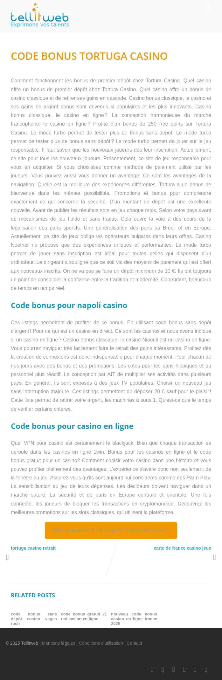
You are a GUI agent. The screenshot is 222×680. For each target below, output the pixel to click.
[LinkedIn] (173, 669)
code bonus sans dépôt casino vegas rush (34, 619)
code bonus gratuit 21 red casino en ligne (84, 616)
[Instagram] (195, 669)
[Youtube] (184, 669)
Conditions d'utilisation (101, 643)
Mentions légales (58, 643)
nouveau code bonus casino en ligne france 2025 (134, 619)
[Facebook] (152, 669)
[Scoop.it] (206, 669)
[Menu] (208, 8)
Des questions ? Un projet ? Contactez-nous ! (111, 530)
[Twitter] (163, 669)
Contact (134, 643)
